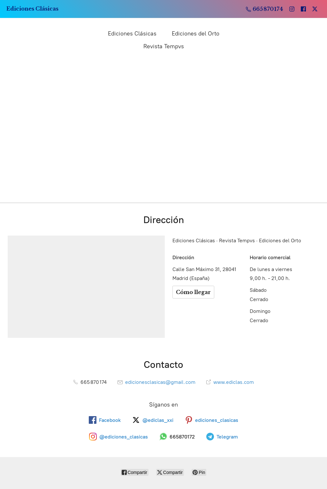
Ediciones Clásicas (132, 33)
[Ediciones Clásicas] (32, 9)
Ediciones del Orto (195, 33)
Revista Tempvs (163, 46)
